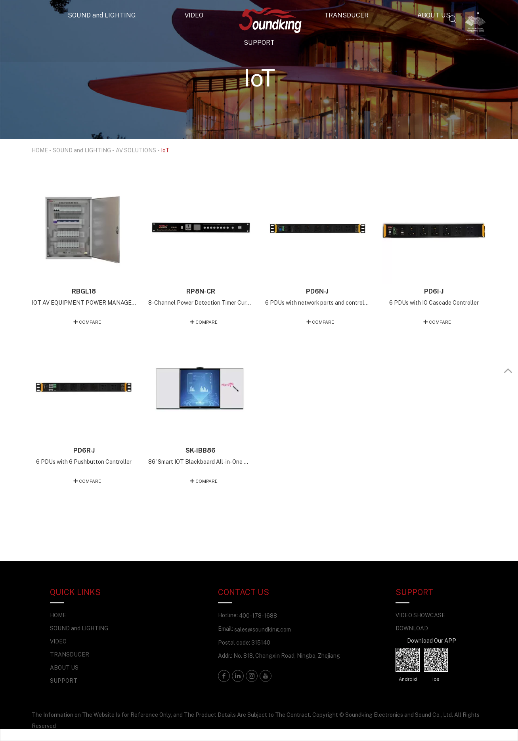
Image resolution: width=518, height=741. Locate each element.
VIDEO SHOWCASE (420, 615)
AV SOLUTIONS (136, 150)
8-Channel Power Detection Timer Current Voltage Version (200, 302)
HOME (40, 150)
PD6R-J (84, 450)
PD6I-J (433, 291)
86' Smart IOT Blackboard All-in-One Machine (200, 461)
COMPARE (90, 321)
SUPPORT (259, 42)
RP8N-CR (200, 291)
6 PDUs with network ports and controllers (317, 302)
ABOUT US (433, 15)
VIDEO (194, 15)
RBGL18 (84, 291)
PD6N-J (317, 291)
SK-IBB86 (200, 450)
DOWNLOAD (412, 628)
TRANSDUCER (346, 15)
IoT (165, 150)
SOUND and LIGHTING (102, 15)
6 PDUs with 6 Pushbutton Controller (84, 461)
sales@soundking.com (262, 629)
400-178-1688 (258, 615)
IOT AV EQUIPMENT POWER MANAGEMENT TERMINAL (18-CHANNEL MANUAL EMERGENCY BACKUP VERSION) (84, 302)
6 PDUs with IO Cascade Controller (434, 302)
